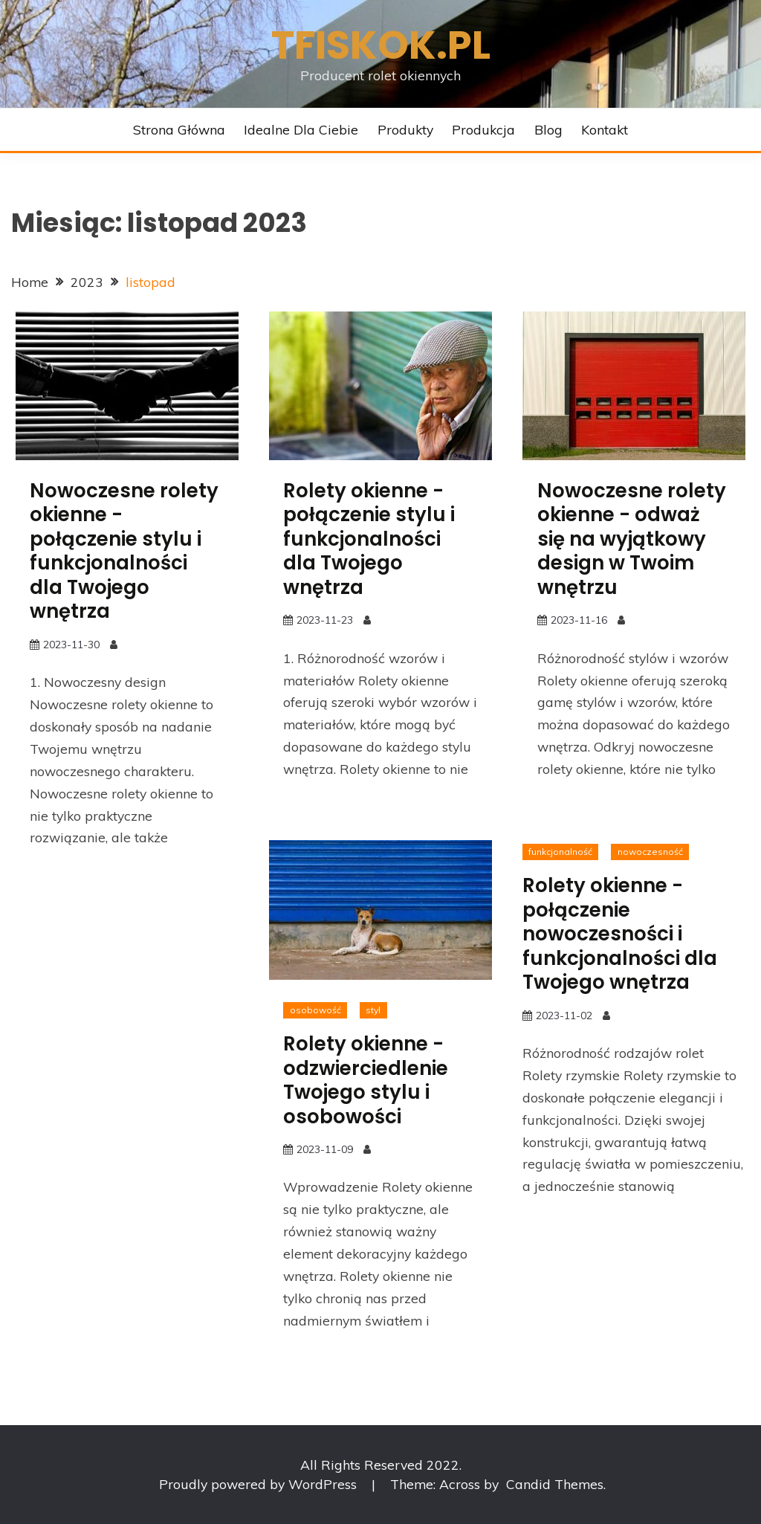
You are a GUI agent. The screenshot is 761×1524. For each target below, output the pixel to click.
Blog (548, 129)
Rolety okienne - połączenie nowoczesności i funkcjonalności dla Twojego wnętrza (619, 933)
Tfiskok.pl (380, 45)
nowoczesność (650, 851)
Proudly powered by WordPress (259, 1484)
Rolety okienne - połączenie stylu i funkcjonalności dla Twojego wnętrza (369, 539)
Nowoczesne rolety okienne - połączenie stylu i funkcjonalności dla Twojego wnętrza (124, 551)
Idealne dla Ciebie (301, 129)
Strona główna (179, 129)
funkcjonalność (560, 851)
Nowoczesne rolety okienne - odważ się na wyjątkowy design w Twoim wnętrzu (631, 539)
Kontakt (604, 129)
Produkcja (483, 129)
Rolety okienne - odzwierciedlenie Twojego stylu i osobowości (365, 1080)
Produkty (405, 129)
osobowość (315, 1010)
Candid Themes (554, 1484)
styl (373, 1010)
